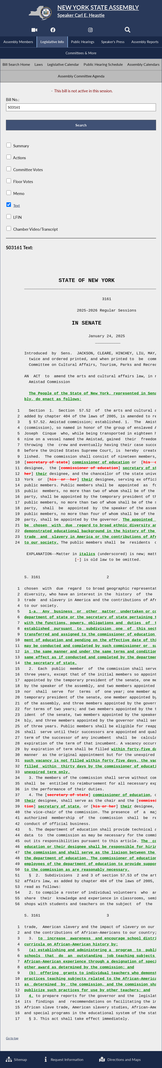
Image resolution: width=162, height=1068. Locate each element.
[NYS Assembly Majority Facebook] (53, 31)
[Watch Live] (34, 31)
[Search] (128, 31)
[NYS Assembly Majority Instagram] (90, 31)
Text (16, 206)
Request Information (63, 1059)
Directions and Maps (120, 1059)
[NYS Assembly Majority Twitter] (71, 31)
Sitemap (17, 1059)
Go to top (12, 1039)
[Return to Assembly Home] (81, 13)
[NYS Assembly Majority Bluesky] (109, 31)
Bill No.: (12, 100)
